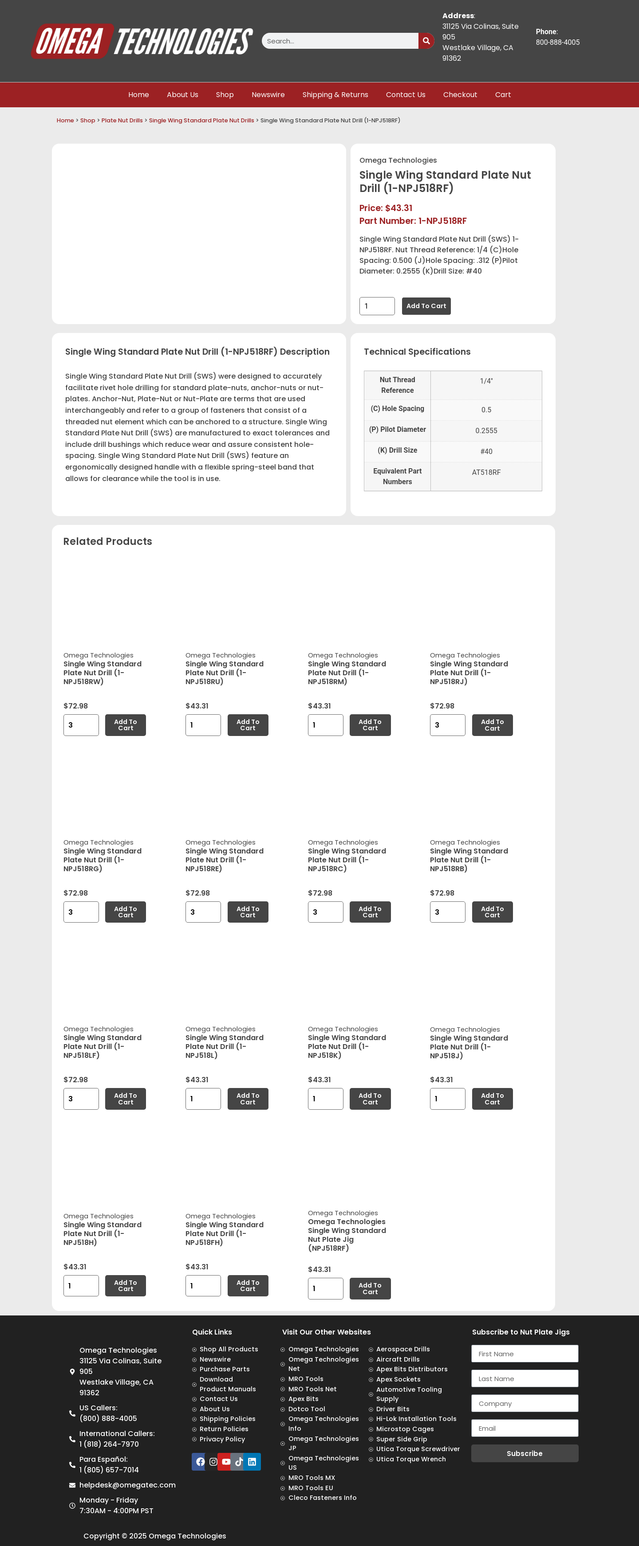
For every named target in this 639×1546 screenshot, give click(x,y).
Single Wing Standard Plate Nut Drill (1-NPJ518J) (469, 1047)
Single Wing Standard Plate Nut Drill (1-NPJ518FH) (224, 1234)
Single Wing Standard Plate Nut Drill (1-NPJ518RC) (347, 860)
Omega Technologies (398, 160)
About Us (182, 95)
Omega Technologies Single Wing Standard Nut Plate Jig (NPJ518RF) (347, 1235)
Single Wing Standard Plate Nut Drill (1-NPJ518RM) (347, 673)
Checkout (460, 95)
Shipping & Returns (335, 95)
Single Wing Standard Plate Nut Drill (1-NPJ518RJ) (469, 673)
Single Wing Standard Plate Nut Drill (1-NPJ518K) (347, 1047)
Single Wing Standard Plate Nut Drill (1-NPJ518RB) (469, 860)
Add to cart (426, 305)
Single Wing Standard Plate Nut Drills (201, 120)
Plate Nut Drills (122, 120)
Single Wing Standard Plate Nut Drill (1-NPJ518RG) (102, 860)
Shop (225, 95)
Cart (503, 95)
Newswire (268, 95)
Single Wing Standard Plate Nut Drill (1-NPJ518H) (102, 1234)
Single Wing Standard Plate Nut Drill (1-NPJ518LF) (102, 1047)
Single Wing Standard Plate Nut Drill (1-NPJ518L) (224, 1047)
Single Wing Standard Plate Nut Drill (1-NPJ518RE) (224, 860)
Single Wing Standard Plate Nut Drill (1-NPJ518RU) (224, 673)
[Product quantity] (377, 306)
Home (138, 95)
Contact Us (406, 95)
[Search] (426, 41)
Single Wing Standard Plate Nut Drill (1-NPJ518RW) (102, 673)
